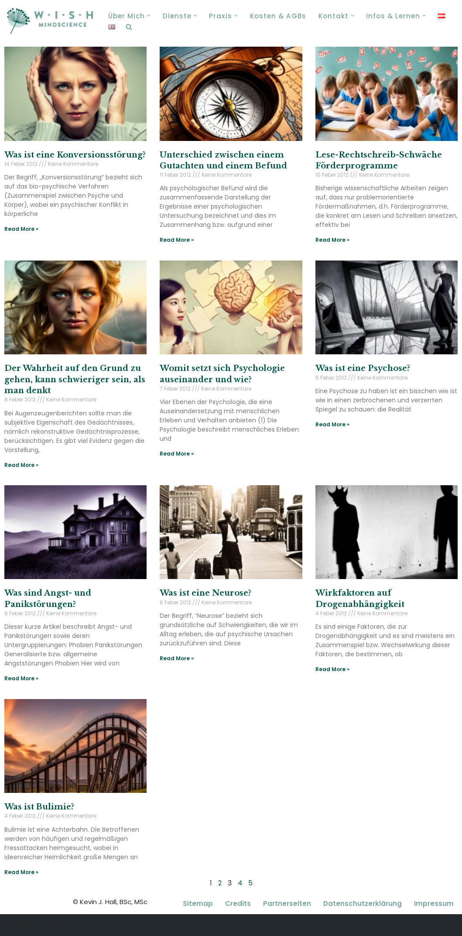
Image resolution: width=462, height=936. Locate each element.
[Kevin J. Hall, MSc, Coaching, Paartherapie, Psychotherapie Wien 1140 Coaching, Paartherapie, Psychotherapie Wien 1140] (50, 21)
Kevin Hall (45, 925)
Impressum (434, 904)
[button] (149, 15)
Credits (238, 904)
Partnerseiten (287, 904)
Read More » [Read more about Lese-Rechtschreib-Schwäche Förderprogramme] (332, 239)
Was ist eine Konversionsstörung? (75, 155)
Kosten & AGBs (277, 16)
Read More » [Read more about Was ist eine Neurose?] (177, 658)
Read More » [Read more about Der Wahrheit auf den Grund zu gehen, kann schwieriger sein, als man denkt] (21, 465)
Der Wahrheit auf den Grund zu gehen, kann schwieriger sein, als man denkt (74, 379)
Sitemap (198, 904)
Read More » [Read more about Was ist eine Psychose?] (332, 424)
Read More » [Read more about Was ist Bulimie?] (21, 872)
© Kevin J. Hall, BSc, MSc (110, 902)
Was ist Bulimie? (39, 807)
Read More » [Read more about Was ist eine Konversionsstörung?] (21, 229)
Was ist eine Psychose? (362, 368)
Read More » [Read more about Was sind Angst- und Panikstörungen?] (21, 678)
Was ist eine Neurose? (205, 593)
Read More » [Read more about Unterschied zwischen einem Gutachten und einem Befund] (177, 239)
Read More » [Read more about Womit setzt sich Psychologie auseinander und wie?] (177, 453)
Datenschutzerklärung (362, 904)
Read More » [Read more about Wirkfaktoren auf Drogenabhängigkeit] (332, 669)
